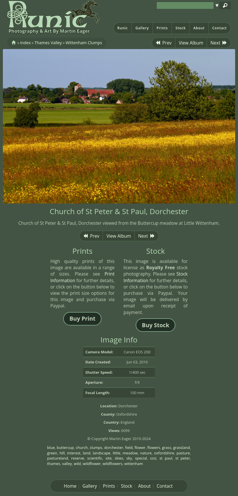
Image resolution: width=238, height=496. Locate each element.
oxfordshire (164, 453)
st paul (166, 458)
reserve (77, 458)
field (129, 447)
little (116, 453)
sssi (153, 458)
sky (129, 458)
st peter (182, 458)
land (86, 453)
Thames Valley (48, 42)
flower (140, 447)
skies (119, 458)
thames (53, 463)
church (82, 447)
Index (25, 42)
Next (218, 43)
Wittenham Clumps (84, 42)
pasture (183, 453)
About (199, 28)
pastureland (57, 458)
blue (51, 447)
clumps (96, 447)
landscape (101, 453)
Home (70, 486)
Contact (219, 28)
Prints (162, 28)
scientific (94, 458)
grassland (181, 447)
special (141, 458)
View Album (191, 43)
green (52, 453)
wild (77, 463)
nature (145, 453)
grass (166, 447)
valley (67, 463)
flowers (153, 447)
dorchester (113, 447)
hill (62, 453)
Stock (180, 28)
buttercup (65, 447)
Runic (122, 28)
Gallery (142, 28)
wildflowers (112, 463)
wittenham (133, 463)
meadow (130, 453)
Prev (164, 43)
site (108, 458)
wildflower (92, 463)
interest (73, 453)
